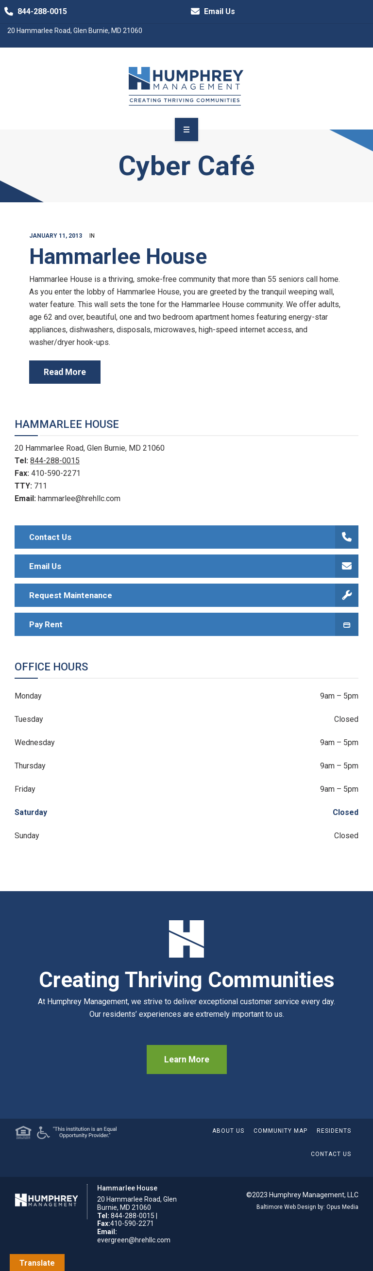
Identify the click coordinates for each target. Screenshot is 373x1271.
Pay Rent (193, 624)
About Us (228, 1130)
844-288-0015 (33, 11)
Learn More (186, 1059)
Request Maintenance (193, 595)
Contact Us (193, 537)
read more (65, 372)
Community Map (280, 1130)
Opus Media (342, 1207)
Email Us (210, 11)
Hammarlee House (118, 256)
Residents (334, 1130)
